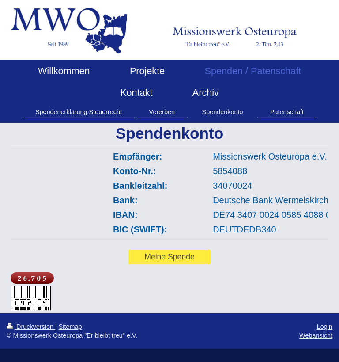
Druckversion (31, 326)
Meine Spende (169, 256)
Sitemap (70, 326)
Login (324, 326)
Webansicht (315, 335)
